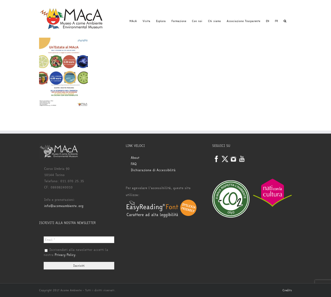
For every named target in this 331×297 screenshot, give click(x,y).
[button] (285, 21)
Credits (287, 290)
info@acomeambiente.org (63, 206)
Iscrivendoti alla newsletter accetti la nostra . (76, 252)
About (135, 157)
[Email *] (79, 239)
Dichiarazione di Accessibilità (153, 170)
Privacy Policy (65, 254)
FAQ (134, 164)
